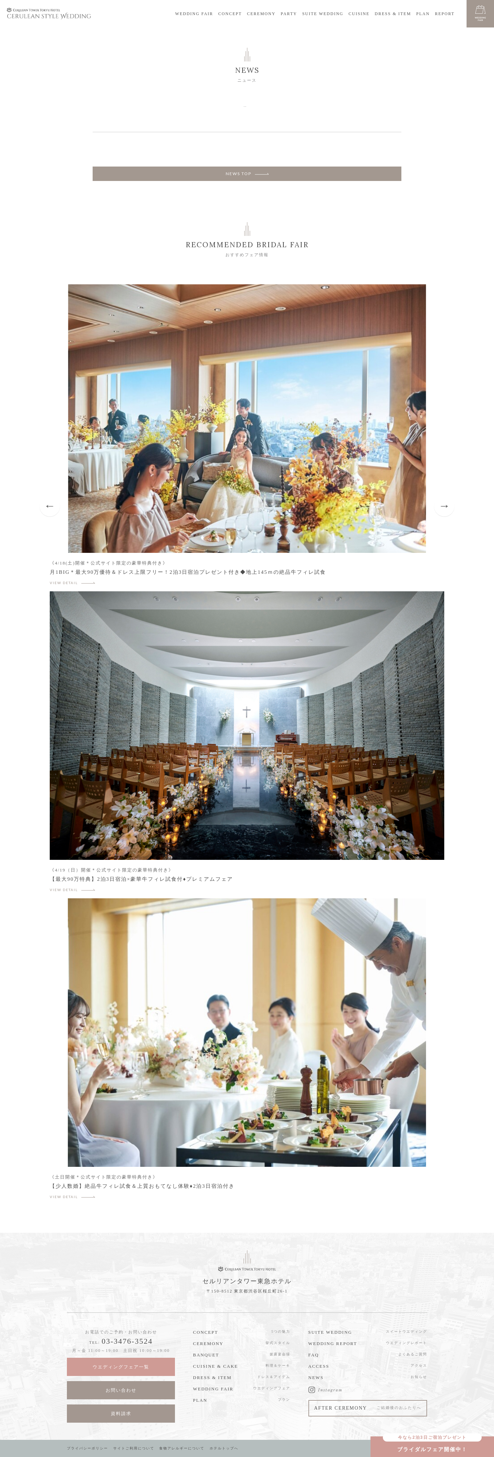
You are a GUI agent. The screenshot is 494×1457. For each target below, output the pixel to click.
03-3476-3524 (127, 1341)
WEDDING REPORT (332, 1343)
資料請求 (121, 1413)
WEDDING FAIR (194, 13)
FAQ (313, 1354)
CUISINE (359, 13)
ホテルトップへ (224, 1448)
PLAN (423, 13)
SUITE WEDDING (322, 13)
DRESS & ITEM (393, 13)
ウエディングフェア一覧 (121, 1366)
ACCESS (318, 1366)
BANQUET (206, 1354)
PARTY (289, 13)
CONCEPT (230, 13)
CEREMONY (261, 13)
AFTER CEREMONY (368, 1408)
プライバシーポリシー (87, 1448)
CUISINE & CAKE (215, 1366)
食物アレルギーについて (181, 1448)
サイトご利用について (133, 1448)
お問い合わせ (121, 1390)
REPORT (445, 13)
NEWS (316, 1377)
